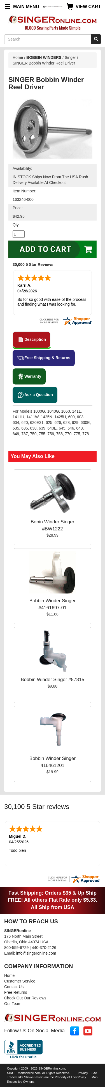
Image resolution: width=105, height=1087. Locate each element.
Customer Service (19, 981)
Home (18, 57)
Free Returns (15, 992)
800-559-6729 (16, 947)
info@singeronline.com (36, 953)
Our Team (12, 1003)
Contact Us (14, 986)
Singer (70, 57)
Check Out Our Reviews (25, 998)
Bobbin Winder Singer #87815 (52, 679)
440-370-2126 (44, 947)
